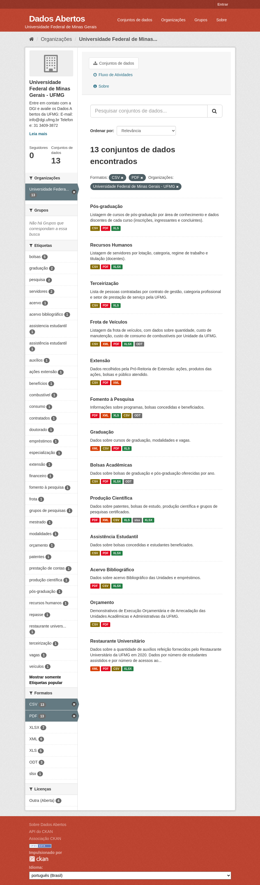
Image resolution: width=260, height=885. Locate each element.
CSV (95, 228)
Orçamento (102, 602)
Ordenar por (101, 130)
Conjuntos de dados (134, 20)
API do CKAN (41, 831)
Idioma (35, 867)
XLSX (117, 266)
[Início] (31, 39)
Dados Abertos (57, 18)
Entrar (222, 4)
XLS (116, 228)
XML (106, 344)
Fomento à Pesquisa (112, 399)
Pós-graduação (106, 206)
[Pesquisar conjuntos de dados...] (149, 111)
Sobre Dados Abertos (47, 824)
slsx (137, 520)
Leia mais (38, 134)
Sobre (221, 20)
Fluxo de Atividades (113, 74)
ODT (139, 344)
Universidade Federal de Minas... (118, 39)
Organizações (173, 20)
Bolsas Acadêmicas (111, 465)
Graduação (102, 432)
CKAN (38, 859)
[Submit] (214, 111)
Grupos (200, 20)
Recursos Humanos (111, 245)
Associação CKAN (45, 838)
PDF (106, 228)
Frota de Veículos (108, 322)
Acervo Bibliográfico (112, 569)
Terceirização (104, 283)
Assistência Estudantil (114, 536)
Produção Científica (111, 498)
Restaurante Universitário (117, 641)
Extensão (100, 360)
